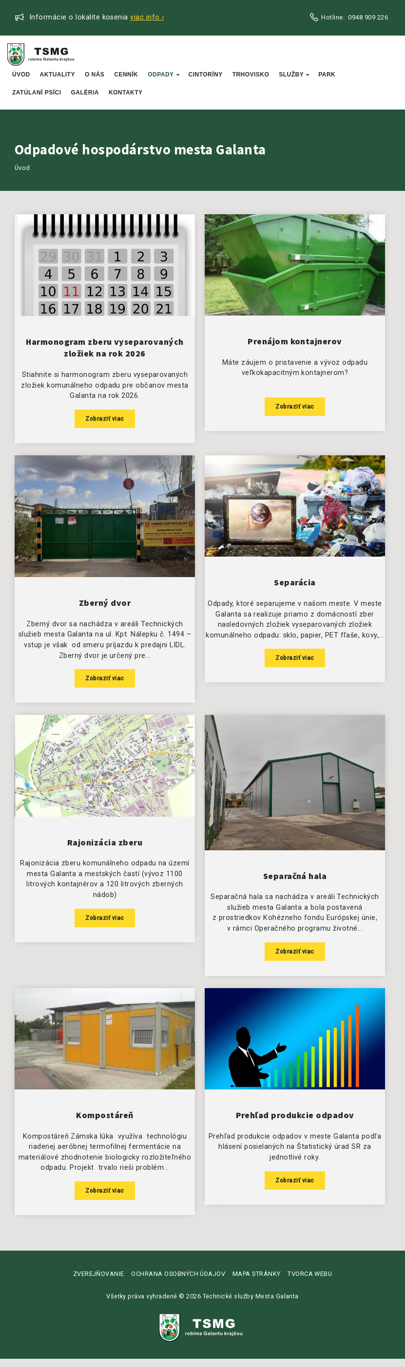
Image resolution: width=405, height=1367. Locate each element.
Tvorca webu (310, 1281)
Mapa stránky (256, 1281)
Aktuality (57, 74)
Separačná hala (295, 881)
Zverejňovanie (98, 1281)
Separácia (294, 586)
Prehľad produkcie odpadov (295, 1122)
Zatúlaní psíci (36, 92)
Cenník (126, 74)
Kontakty (126, 92)
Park (326, 74)
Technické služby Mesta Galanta (251, 1304)
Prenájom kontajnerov (295, 342)
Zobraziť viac (104, 420)
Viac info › (147, 17)
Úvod (21, 74)
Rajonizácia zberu (104, 848)
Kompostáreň (104, 1122)
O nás (94, 74)
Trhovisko (251, 74)
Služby (294, 74)
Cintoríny (206, 74)
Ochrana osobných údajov (178, 1281)
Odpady (163, 74)
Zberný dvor (105, 606)
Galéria (85, 92)
